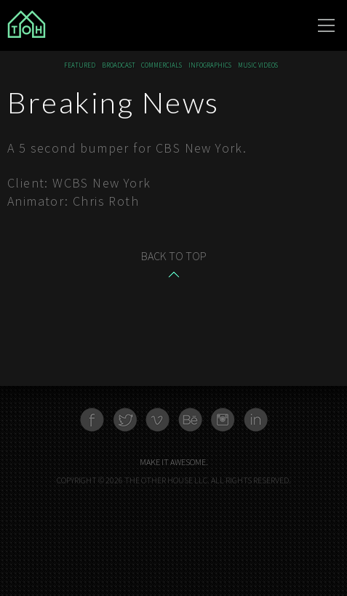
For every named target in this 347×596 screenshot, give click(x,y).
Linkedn (256, 420)
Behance (190, 420)
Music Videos (258, 65)
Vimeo (157, 420)
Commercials (161, 65)
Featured (79, 65)
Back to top (174, 256)
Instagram (223, 420)
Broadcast (118, 65)
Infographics (209, 65)
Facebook (92, 420)
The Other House (80, 25)
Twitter (125, 420)
